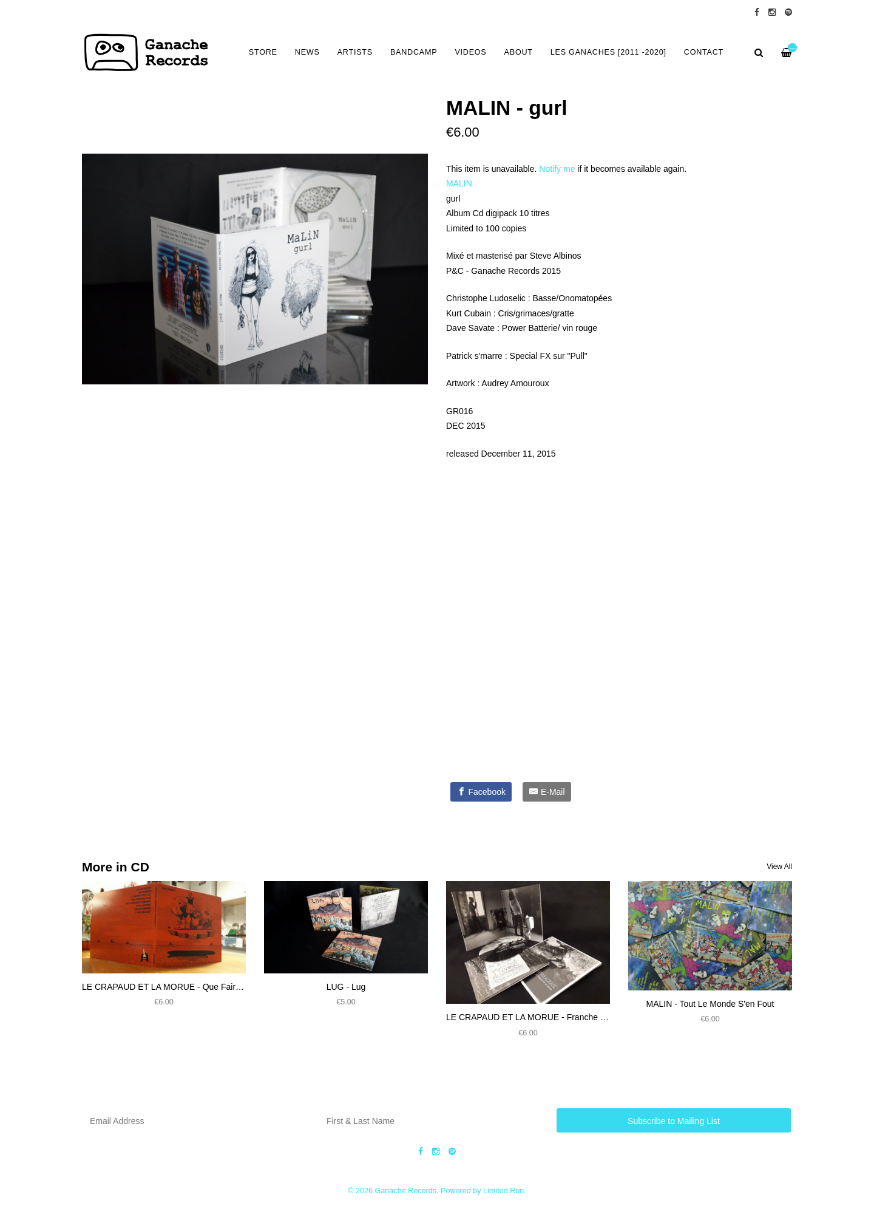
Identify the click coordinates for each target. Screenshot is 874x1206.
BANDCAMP (413, 52)
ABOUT (518, 52)
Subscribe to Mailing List (674, 1121)
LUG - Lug (346, 987)
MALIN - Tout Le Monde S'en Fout (710, 1004)
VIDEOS (470, 52)
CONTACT (703, 52)
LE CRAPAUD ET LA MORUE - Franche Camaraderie (547, 1017)
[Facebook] (481, 792)
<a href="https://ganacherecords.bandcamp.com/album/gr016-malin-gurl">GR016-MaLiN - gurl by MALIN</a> (567, 617)
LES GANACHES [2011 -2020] (608, 52)
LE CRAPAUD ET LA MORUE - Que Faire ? (165, 987)
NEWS (307, 52)
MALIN (459, 183)
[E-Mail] (547, 792)
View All (779, 866)
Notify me (557, 169)
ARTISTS (355, 52)
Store (263, 52)
